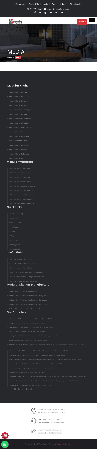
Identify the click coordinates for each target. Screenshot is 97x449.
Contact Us (34, 4)
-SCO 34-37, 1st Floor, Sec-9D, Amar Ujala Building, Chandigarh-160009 (31, 336)
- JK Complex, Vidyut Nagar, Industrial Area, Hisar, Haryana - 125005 (30, 368)
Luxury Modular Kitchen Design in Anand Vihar (26, 277)
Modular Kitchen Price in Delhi (20, 259)
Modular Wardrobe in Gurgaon (20, 173)
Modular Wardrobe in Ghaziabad (21, 195)
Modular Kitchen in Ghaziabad (20, 119)
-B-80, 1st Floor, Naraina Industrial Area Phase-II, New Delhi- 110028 (29, 327)
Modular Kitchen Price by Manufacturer (21, 291)
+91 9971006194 (57, 421)
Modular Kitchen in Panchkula (20, 127)
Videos (11, 231)
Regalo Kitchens (63, 444)
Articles (63, 4)
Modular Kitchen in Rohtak (18, 145)
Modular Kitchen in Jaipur (18, 105)
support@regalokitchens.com (50, 432)
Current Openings (15, 214)
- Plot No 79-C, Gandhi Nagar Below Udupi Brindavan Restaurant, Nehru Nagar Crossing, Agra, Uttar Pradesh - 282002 (45, 359)
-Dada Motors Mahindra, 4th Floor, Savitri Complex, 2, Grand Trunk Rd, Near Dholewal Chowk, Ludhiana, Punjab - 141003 (44, 344)
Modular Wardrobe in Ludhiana (20, 190)
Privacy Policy (14, 249)
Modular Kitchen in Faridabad (19, 123)
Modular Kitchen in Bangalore (20, 154)
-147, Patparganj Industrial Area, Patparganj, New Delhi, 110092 (29, 319)
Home (9, 57)
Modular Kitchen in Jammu (18, 141)
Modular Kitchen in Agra (18, 158)
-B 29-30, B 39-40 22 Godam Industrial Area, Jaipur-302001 (26, 340)
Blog (53, 4)
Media (45, 4)
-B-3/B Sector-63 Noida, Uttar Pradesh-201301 (25, 331)
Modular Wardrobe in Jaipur (19, 182)
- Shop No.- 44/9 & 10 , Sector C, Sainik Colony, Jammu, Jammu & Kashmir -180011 (35, 364)
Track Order (20, 4)
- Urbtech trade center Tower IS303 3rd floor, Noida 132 (26, 372)
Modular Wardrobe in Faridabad (20, 199)
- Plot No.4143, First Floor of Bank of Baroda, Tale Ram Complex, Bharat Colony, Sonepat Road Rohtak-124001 (42, 381)
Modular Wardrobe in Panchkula (21, 204)
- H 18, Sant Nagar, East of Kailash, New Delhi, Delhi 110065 (29, 385)
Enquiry (82, 22)
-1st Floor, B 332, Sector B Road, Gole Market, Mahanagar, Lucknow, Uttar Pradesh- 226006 (38, 351)
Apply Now (13, 218)
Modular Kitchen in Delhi (18, 92)
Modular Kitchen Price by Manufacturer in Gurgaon (26, 296)
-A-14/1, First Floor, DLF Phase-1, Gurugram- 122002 (25, 323)
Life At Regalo (14, 222)
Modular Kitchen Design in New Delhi (22, 281)
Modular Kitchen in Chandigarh (20, 110)
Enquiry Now (13, 245)
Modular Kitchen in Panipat (19, 136)
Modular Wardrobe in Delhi (18, 168)
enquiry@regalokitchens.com (57, 9)
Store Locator (76, 4)
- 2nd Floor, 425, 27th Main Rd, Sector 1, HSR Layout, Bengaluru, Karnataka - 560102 (36, 355)
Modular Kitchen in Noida (18, 101)
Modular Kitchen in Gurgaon (19, 96)
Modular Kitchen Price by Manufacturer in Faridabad (26, 300)
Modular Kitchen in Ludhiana (19, 114)
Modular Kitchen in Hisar (18, 149)
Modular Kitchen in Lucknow (19, 132)
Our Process (13, 227)
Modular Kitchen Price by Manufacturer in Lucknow (26, 309)
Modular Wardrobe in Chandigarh (21, 186)
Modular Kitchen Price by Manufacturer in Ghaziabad (26, 304)
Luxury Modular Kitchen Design (20, 268)
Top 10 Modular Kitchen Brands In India (23, 263)
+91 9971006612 (35, 9)
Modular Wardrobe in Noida (19, 177)
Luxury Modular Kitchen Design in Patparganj (25, 272)
